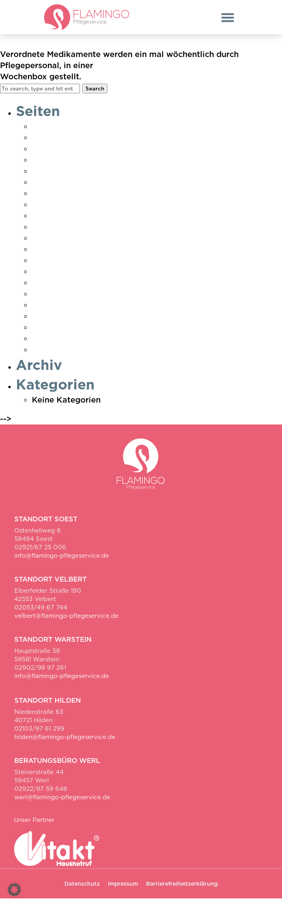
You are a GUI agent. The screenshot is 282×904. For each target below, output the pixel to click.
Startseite (51, 288)
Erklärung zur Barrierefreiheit (90, 176)
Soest (43, 277)
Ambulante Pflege (67, 132)
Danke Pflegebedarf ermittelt (90, 143)
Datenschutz (56, 165)
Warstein (49, 344)
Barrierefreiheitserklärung (182, 889)
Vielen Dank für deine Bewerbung (98, 321)
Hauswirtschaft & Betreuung (87, 188)
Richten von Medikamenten (96, 43)
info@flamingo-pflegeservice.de (61, 561)
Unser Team (55, 299)
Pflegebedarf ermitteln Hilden (91, 232)
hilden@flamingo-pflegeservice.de (64, 742)
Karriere (48, 221)
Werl (41, 355)
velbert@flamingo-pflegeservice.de (66, 621)
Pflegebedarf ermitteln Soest (89, 243)
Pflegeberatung (62, 254)
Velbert (46, 310)
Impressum (53, 210)
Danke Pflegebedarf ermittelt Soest (102, 154)
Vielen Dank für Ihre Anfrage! (90, 333)
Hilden (44, 199)
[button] (227, 17)
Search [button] (95, 93)
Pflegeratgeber (61, 266)
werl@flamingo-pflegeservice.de (62, 802)
